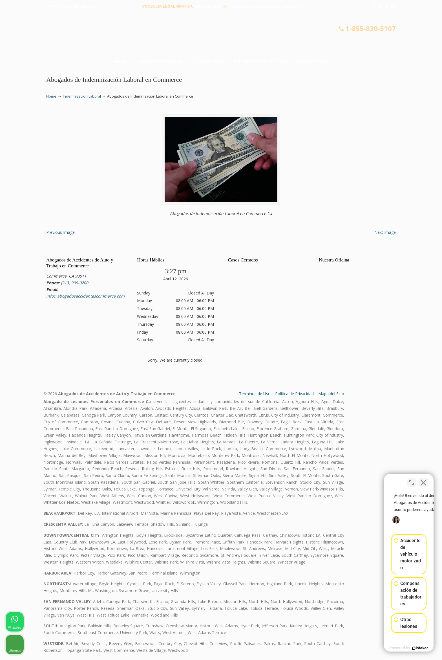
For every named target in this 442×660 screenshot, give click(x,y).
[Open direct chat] (411, 479)
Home (51, 96)
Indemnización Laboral (82, 96)
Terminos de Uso (255, 393)
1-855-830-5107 (208, 6)
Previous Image (60, 232)
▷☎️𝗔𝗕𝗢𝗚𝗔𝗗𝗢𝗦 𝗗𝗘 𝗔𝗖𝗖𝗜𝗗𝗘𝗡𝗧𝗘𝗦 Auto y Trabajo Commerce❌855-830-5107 (221, 35)
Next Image (385, 232)
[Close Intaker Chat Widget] (423, 479)
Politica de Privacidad (294, 393)
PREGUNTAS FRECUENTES (72, 6)
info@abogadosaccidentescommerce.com (263, 6)
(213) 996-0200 (74, 282)
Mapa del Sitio (331, 393)
